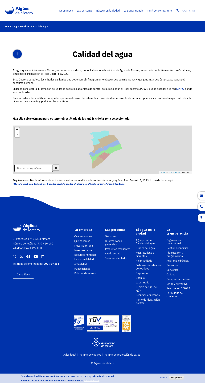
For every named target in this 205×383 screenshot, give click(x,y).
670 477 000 (34, 248)
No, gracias (176, 379)
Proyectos (172, 265)
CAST (192, 10)
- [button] (17, 134)
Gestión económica (178, 248)
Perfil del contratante (159, 10)
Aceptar (163, 379)
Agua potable (144, 240)
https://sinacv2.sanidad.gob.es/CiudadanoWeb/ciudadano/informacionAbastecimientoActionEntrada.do (69, 183)
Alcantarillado (144, 260)
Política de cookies (90, 354)
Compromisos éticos (178, 279)
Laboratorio (142, 282)
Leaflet (162, 172)
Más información (91, 381)
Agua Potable (21, 26)
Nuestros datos (83, 250)
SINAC (180, 88)
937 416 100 (45, 243)
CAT (184, 10)
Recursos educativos (148, 295)
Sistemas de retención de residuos (148, 267)
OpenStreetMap (174, 172)
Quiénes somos (83, 236)
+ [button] (17, 129)
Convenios (172, 269)
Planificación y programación (175, 254)
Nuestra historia (83, 245)
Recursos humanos (85, 254)
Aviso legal (69, 354)
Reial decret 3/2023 (178, 288)
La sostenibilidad (84, 259)
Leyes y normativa (177, 283)
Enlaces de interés (85, 273)
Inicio (8, 26)
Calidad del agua (145, 243)
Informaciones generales (113, 242)
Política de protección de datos (122, 354)
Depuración (142, 273)
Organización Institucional (174, 242)
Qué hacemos (82, 241)
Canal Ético (23, 274)
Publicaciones (82, 268)
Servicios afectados (116, 258)
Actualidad (80, 264)
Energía (140, 277)
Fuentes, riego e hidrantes (145, 254)
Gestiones (111, 236)
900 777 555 (51, 263)
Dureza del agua (145, 248)
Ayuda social (112, 253)
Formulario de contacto (175, 294)
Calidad (171, 274)
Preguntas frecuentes (117, 249)
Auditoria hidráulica (178, 260)
